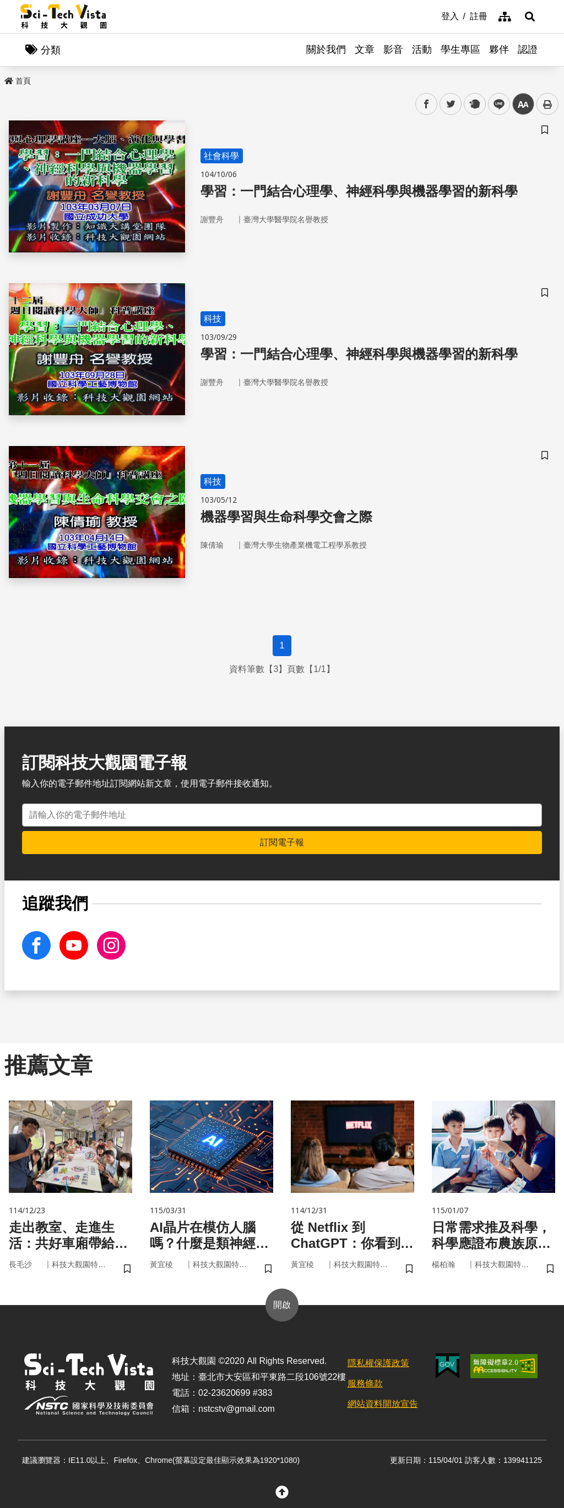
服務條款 (365, 1383)
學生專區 (460, 49)
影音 (393, 49)
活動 (422, 49)
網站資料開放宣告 (383, 1403)
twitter (451, 104)
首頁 (17, 80)
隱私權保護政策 (378, 1363)
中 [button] (523, 104)
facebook (426, 104)
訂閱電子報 (282, 842)
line (495, 104)
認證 (528, 49)
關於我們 (326, 49)
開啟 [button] (282, 1304)
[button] (529, 16)
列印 (547, 104)
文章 (365, 49)
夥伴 (499, 49)
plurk (474, 104)
